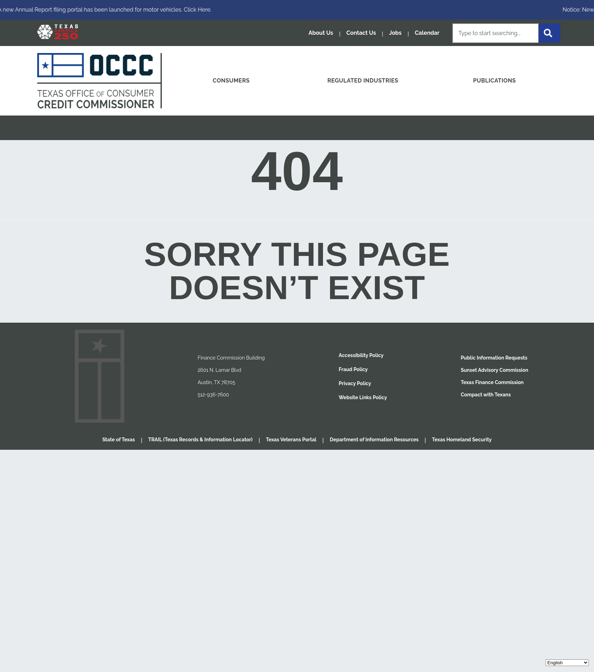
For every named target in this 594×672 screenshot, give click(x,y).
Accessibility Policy (361, 355)
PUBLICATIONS (494, 80)
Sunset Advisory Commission (494, 370)
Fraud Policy (353, 369)
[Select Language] (567, 662)
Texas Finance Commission (492, 382)
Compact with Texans (486, 394)
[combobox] (495, 33)
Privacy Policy (355, 383)
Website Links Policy (363, 397)
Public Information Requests (494, 358)
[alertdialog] (297, 10)
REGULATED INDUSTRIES (362, 80)
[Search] (549, 33)
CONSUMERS (231, 80)
